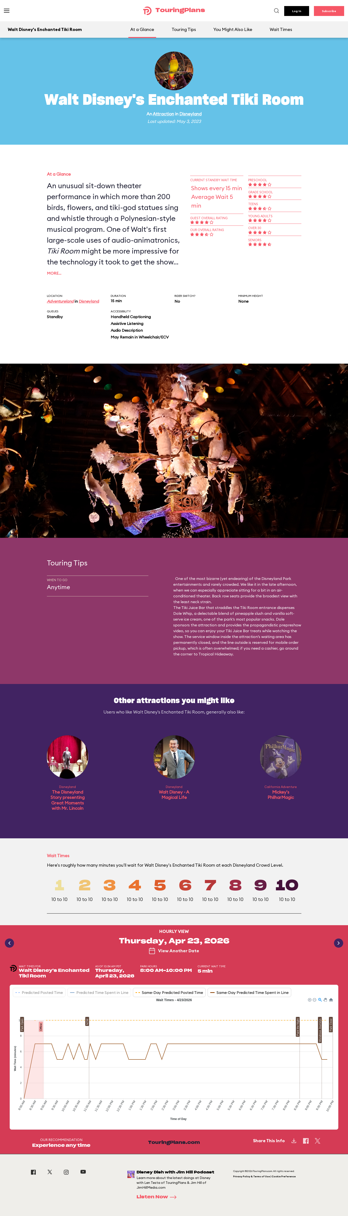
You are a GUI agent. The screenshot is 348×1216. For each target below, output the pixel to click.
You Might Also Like (232, 29)
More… (54, 273)
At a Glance (142, 29)
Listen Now (158, 1197)
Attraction (163, 114)
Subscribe (329, 11)
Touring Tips (184, 29)
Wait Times (281, 29)
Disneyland (190, 114)
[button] (309, 999)
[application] (174, 1060)
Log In (296, 11)
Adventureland (60, 301)
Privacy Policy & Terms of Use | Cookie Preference (264, 1176)
